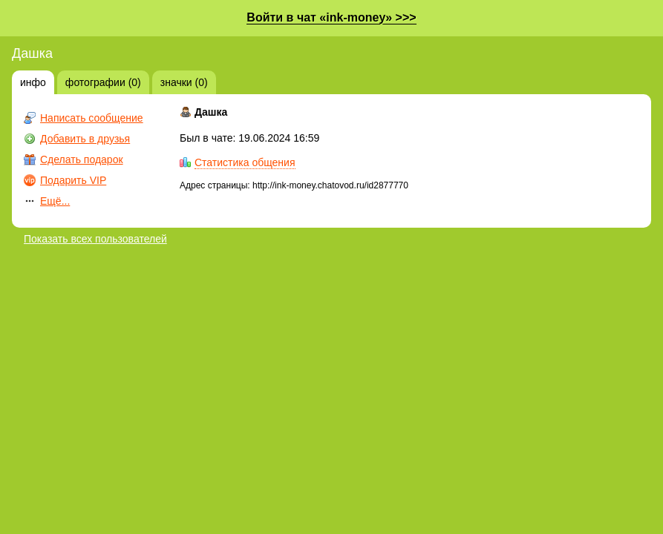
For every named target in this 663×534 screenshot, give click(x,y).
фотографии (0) (103, 82)
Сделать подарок (81, 159)
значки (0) (184, 82)
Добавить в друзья (85, 139)
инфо (33, 82)
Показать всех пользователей (95, 239)
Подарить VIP (73, 180)
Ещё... (55, 201)
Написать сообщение (91, 118)
